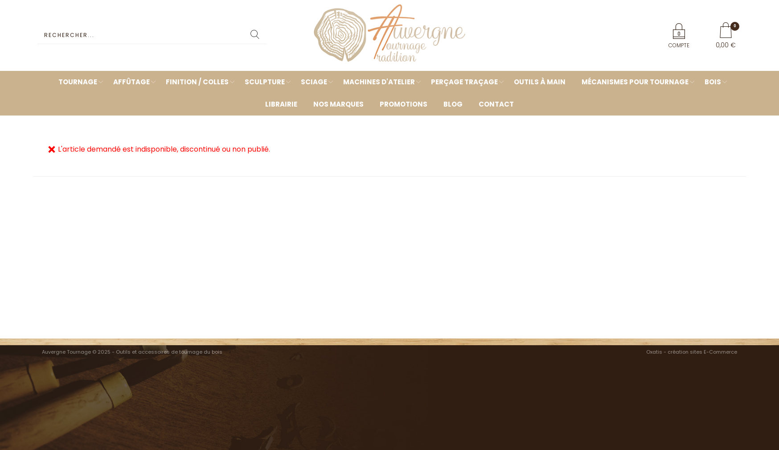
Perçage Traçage (464, 82)
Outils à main (540, 82)
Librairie (281, 104)
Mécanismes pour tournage (635, 82)
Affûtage (131, 82)
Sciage (314, 82)
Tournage (77, 82)
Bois (713, 82)
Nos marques (338, 104)
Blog (453, 104)
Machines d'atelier (379, 82)
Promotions (403, 104)
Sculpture (265, 82)
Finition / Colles (197, 82)
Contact (496, 104)
